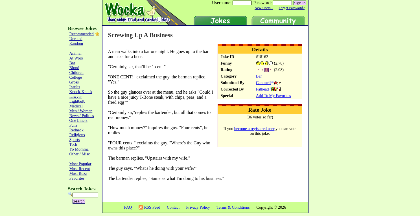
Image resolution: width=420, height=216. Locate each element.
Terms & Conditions (233, 207)
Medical (76, 106)
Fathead (262, 89)
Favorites (77, 178)
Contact (173, 207)
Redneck (76, 130)
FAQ (128, 207)
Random (76, 43)
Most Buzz (78, 173)
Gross (74, 82)
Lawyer (75, 96)
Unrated (75, 38)
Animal (75, 53)
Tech (73, 144)
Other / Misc (79, 154)
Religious (77, 135)
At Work (76, 58)
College (75, 77)
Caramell (263, 82)
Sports (74, 139)
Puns (73, 125)
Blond (74, 67)
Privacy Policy (198, 207)
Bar (259, 76)
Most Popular (80, 164)
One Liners (78, 120)
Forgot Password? (292, 8)
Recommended (81, 34)
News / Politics (81, 115)
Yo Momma (79, 149)
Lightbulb (77, 101)
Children (76, 72)
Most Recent (79, 168)
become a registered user (254, 128)
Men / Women (81, 111)
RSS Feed (152, 207)
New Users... (264, 8)
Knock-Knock (81, 91)
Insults (74, 87)
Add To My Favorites (273, 95)
